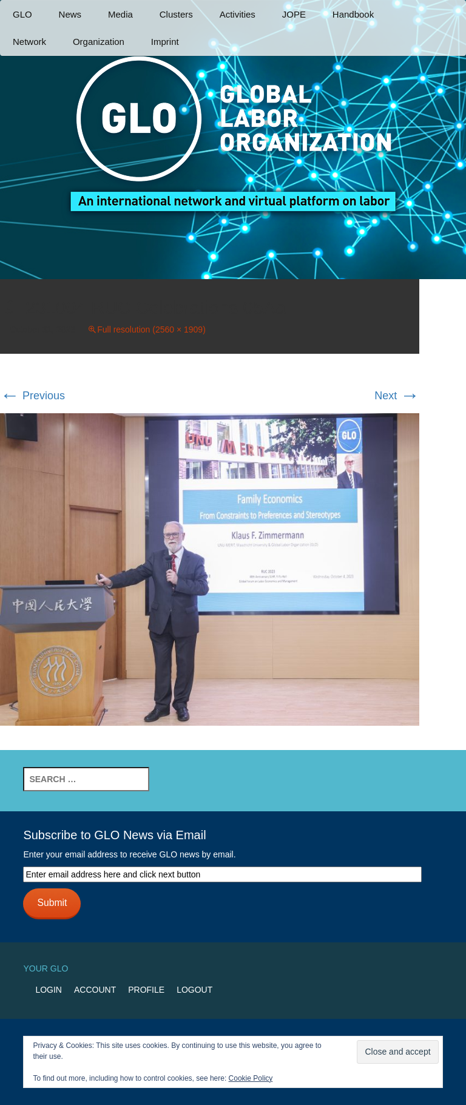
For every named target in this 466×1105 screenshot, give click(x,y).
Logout (194, 990)
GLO (22, 14)
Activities (237, 14)
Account (95, 990)
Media (120, 14)
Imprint (165, 41)
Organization (98, 41)
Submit (52, 902)
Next (396, 396)
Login (48, 990)
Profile (146, 990)
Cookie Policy (251, 1078)
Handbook (353, 14)
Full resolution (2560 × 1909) (151, 329)
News (70, 14)
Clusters (176, 14)
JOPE (294, 14)
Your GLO (45, 968)
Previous (32, 396)
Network (29, 41)
